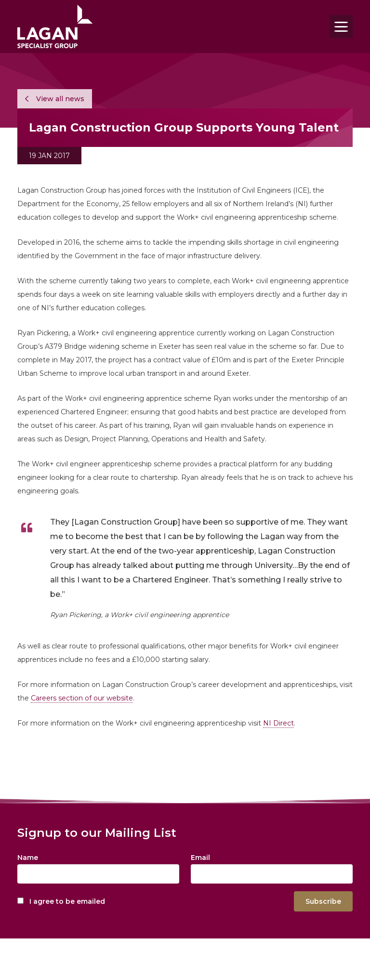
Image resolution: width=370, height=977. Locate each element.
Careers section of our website (82, 698)
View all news (54, 98)
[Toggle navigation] (341, 26)
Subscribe (323, 901)
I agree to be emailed (67, 901)
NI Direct (278, 723)
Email (200, 857)
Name (27, 857)
